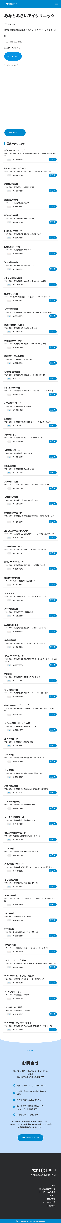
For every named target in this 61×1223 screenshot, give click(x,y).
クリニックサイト (13, 56)
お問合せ (51, 1205)
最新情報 (51, 1199)
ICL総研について (47, 1188)
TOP (53, 1185)
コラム (52, 1195)
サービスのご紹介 (47, 1192)
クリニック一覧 (48, 1202)
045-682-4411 (16, 41)
